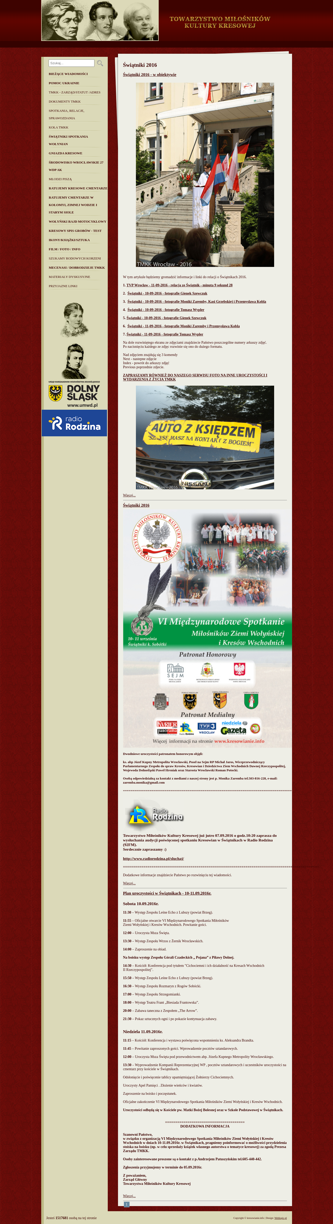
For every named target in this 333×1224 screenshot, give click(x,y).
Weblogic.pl (280, 1218)
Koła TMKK (59, 127)
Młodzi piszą (60, 179)
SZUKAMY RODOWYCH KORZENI (75, 258)
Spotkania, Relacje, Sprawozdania (66, 114)
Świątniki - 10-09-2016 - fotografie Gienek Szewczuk (167, 293)
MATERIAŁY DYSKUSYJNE (69, 277)
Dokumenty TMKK (65, 101)
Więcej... (129, 495)
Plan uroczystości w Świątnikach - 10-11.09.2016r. (167, 893)
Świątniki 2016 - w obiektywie (149, 74)
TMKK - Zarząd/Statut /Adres (75, 92)
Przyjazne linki (63, 286)
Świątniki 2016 (136, 505)
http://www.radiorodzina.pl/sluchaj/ (153, 858)
